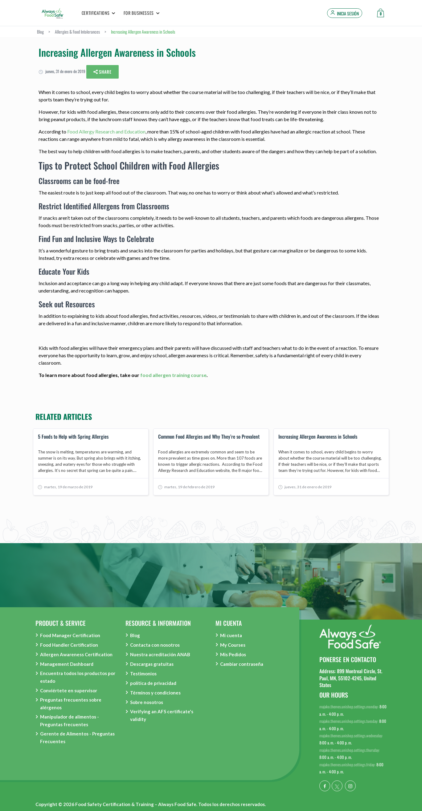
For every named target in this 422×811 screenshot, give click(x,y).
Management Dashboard (66, 664)
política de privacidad (153, 683)
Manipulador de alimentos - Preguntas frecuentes (69, 720)
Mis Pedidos (233, 654)
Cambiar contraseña (241, 664)
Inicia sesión (348, 13)
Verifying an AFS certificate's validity (161, 715)
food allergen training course (173, 375)
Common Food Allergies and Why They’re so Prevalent (209, 436)
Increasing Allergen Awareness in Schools (317, 436)
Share (102, 72)
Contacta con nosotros (155, 645)
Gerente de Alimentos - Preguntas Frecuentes (77, 737)
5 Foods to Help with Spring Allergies (73, 436)
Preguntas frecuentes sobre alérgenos (70, 703)
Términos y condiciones (155, 692)
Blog (135, 635)
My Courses (232, 645)
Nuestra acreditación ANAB (160, 654)
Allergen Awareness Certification (76, 654)
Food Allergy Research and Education (106, 131)
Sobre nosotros (146, 702)
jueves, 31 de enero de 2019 (62, 71)
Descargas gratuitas (152, 664)
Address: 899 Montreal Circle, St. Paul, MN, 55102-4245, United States (350, 678)
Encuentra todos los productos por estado (77, 677)
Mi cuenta (231, 635)
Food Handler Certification (69, 645)
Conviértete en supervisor (68, 690)
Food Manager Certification (70, 635)
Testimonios (143, 673)
